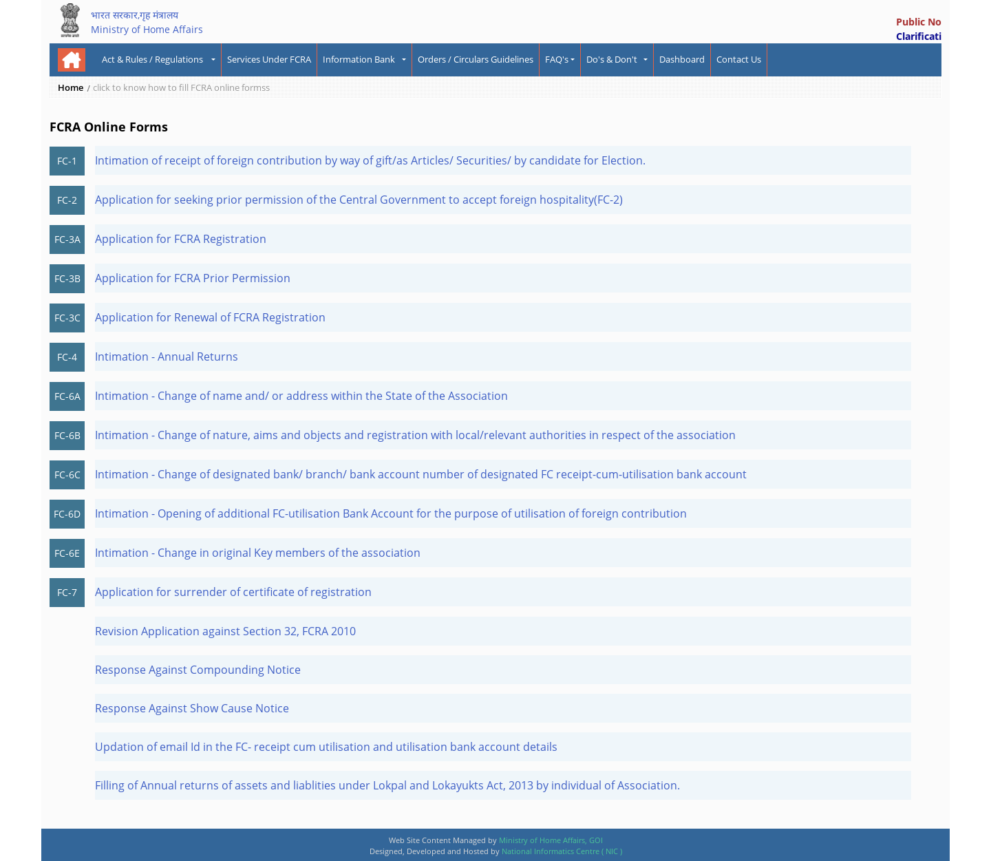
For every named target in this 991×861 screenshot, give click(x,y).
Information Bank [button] (361, 59)
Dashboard (682, 59)
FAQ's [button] (556, 59)
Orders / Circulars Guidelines (475, 59)
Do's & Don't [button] (613, 59)
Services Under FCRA (269, 59)
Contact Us (738, 59)
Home (70, 87)
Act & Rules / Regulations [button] (155, 59)
